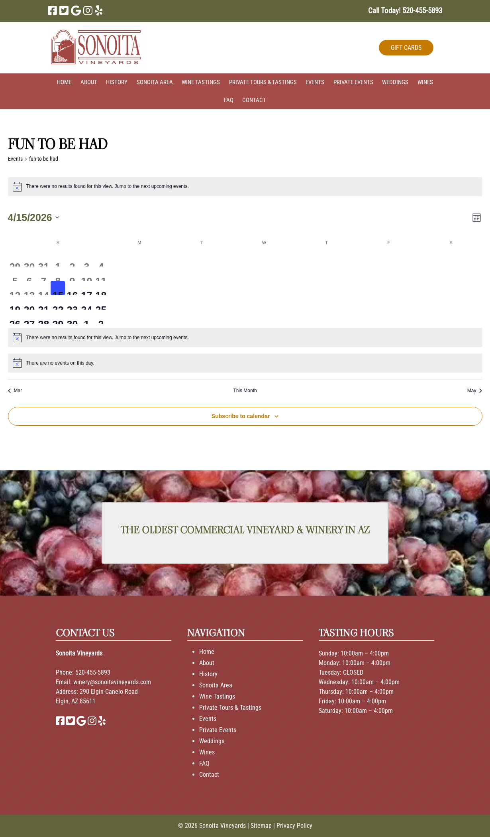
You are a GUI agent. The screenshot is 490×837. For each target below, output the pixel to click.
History (116, 82)
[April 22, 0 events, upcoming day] (58, 302)
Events (315, 82)
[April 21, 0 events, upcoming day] (43, 302)
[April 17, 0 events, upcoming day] (86, 288)
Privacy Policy (294, 825)
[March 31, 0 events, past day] (43, 259)
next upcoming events (164, 186)
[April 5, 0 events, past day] (15, 273)
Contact (254, 100)
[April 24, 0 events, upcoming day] (86, 302)
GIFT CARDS (406, 47)
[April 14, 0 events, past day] (43, 288)
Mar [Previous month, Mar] (15, 390)
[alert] (245, 186)
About (88, 82)
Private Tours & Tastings (263, 82)
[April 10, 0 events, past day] (86, 273)
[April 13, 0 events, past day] (29, 288)
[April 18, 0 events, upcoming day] (101, 288)
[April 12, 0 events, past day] (15, 288)
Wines (425, 82)
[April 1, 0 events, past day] (58, 259)
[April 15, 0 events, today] (58, 288)
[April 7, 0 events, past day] (43, 273)
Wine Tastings (201, 82)
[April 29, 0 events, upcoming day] (58, 317)
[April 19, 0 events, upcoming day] (15, 302)
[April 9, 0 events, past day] (72, 273)
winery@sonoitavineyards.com (112, 682)
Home (64, 82)
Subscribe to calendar (241, 416)
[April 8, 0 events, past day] (58, 273)
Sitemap (261, 825)
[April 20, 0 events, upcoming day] (29, 302)
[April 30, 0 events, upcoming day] (72, 317)
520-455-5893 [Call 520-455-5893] (92, 672)
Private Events (353, 82)
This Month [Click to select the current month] (245, 390)
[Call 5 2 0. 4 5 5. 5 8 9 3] (422, 10)
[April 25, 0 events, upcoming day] (101, 302)
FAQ (228, 100)
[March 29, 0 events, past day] (15, 259)
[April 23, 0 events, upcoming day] (72, 302)
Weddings (395, 82)
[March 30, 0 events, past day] (29, 259)
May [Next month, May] (474, 390)
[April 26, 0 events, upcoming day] (15, 317)
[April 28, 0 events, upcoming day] (43, 317)
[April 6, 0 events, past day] (29, 273)
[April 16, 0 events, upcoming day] (72, 288)
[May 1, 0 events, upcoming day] (86, 317)
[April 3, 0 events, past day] (86, 259)
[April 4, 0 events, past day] (101, 259)
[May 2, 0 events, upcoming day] (101, 317)
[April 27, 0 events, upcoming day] (29, 317)
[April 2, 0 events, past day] (72, 259)
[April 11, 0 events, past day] (101, 273)
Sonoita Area (155, 82)
